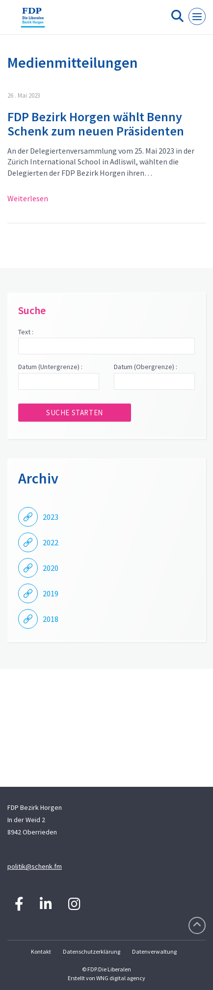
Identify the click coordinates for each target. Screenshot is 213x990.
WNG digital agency (120, 978)
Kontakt (41, 951)
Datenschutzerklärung (91, 951)
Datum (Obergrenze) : (145, 366)
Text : (25, 331)
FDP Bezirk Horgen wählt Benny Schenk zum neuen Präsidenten (95, 123)
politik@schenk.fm (34, 866)
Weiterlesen (27, 198)
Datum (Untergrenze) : (50, 366)
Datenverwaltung (154, 951)
